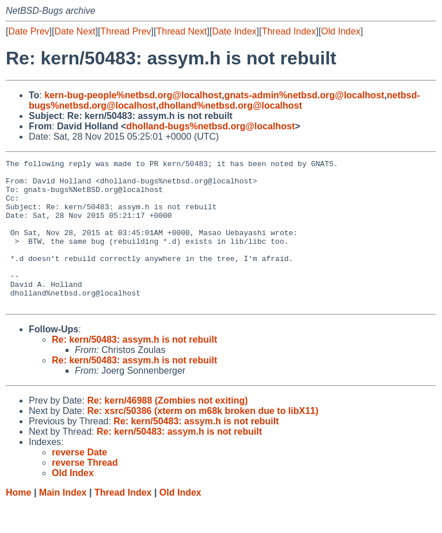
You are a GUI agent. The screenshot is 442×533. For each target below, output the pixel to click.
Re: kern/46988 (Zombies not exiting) (167, 430)
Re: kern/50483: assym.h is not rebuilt (134, 369)
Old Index (340, 31)
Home (18, 522)
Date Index (234, 31)
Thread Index (289, 31)
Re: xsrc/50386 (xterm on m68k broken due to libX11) (202, 440)
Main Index (63, 522)
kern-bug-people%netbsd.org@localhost (133, 95)
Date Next (74, 31)
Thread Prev (126, 31)
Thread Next (181, 31)
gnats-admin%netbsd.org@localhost (304, 95)
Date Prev (28, 31)
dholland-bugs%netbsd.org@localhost (210, 126)
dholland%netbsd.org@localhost (230, 105)
